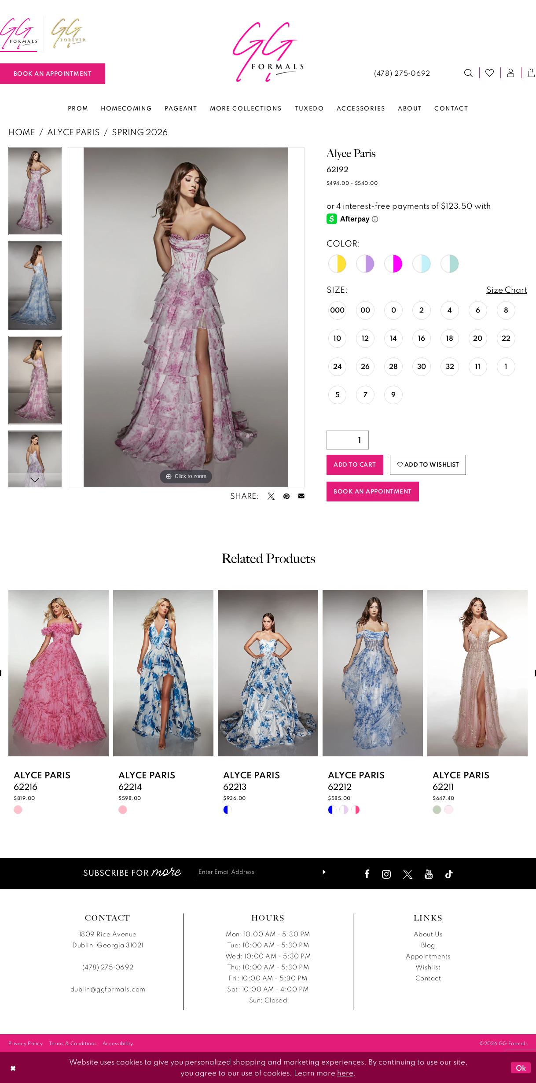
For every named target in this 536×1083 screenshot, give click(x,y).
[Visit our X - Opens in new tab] (407, 874)
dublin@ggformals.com (108, 989)
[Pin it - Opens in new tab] (286, 496)
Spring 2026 (140, 131)
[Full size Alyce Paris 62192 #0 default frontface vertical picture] (186, 317)
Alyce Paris (73, 131)
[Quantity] (348, 440)
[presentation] (58, 673)
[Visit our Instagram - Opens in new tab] (386, 874)
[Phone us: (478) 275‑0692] (402, 72)
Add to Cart (355, 464)
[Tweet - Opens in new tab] (271, 496)
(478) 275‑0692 (108, 967)
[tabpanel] (35, 194)
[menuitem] (69, 33)
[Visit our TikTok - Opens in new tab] (449, 874)
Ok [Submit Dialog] (521, 1067)
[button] (510, 73)
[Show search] (468, 73)
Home (21, 131)
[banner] (268, 52)
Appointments (428, 956)
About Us (428, 934)
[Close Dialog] (12, 1067)
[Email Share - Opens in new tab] (301, 496)
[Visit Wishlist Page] (489, 73)
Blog (428, 945)
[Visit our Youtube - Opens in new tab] (429, 874)
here (345, 1072)
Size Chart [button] (506, 289)
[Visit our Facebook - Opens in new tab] (367, 874)
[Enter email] (261, 872)
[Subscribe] (321, 872)
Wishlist (428, 967)
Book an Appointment (373, 491)
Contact (428, 978)
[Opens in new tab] (69, 33)
